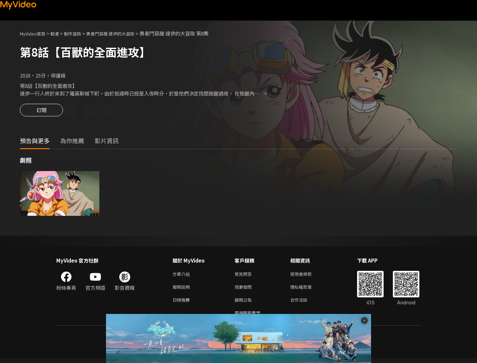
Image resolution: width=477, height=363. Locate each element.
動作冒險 (80, 33)
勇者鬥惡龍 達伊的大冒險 (122, 33)
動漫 (60, 33)
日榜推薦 (182, 303)
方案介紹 (182, 275)
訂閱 (41, 112)
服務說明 (182, 289)
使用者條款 (306, 275)
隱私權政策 (306, 289)
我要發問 (244, 289)
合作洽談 (304, 303)
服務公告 (244, 303)
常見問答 (244, 275)
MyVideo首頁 (35, 33)
